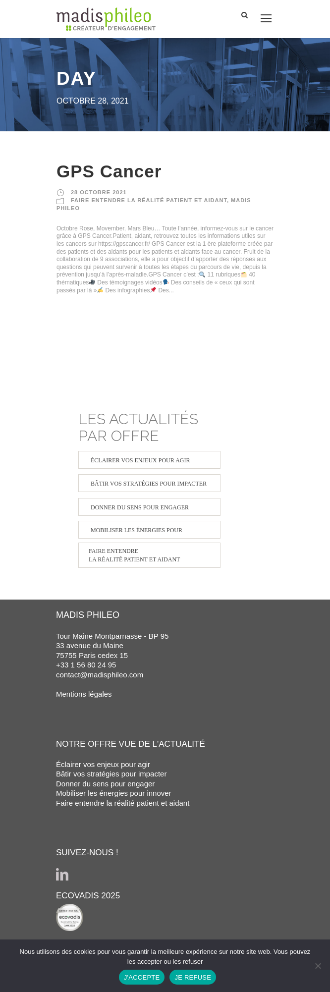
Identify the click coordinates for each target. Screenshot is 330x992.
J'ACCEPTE (142, 977)
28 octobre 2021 (99, 192)
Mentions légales (84, 694)
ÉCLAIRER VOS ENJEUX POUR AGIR (140, 460)
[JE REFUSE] (318, 966)
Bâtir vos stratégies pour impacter (111, 774)
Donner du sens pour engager (105, 783)
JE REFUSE (192, 977)
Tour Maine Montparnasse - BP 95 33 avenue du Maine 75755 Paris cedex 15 (112, 646)
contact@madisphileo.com (99, 674)
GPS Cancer (109, 171)
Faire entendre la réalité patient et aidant (122, 803)
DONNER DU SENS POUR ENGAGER (140, 507)
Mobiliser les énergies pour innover (113, 793)
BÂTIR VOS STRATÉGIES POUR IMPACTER (149, 483)
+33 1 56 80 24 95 (86, 665)
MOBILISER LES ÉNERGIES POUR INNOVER (136, 533)
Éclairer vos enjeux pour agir (103, 764)
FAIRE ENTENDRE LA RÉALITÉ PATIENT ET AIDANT (149, 200)
